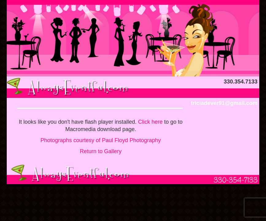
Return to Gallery (100, 151)
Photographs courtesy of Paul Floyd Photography (100, 140)
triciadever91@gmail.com (224, 103)
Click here (150, 122)
